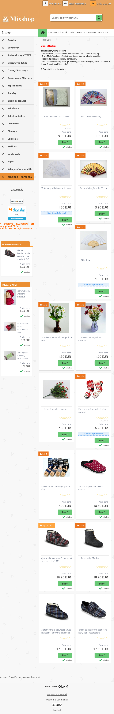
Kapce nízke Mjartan (90, 558)
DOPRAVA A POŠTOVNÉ (57, 32)
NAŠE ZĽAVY (103, 32)
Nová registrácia (77, 3)
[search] (99, 18)
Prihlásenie (55, 3)
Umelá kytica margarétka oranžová (89, 339)
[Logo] (20, 17)
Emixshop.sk (17, 190)
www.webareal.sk (31, 677)
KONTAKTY (46, 40)
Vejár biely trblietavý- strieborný (56, 188)
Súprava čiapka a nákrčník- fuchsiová (23, 293)
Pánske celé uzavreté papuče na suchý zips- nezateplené (92, 631)
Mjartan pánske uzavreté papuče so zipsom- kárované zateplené (56, 631)
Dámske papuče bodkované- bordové (91, 488)
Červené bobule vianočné (55, 409)
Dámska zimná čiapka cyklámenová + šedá (23, 328)
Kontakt (57, 710)
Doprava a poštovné (57, 694)
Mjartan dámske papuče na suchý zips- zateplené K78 (23, 255)
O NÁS (71, 32)
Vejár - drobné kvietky (91, 116)
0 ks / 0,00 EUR (104, 3)
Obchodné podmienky (57, 699)
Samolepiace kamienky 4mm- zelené (22, 355)
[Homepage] (43, 32)
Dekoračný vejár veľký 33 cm (93, 188)
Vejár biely (85, 259)
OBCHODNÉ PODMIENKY (86, 32)
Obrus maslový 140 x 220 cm (56, 116)
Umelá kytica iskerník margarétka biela (56, 339)
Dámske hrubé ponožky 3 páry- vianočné (92, 411)
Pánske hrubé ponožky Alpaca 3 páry (55, 488)
